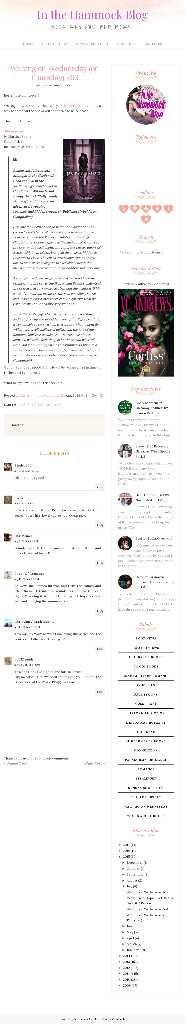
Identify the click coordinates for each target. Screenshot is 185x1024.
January (133, 950)
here (86, 677)
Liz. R (19, 498)
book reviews (146, 648)
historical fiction (146, 713)
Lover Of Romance (29, 574)
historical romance (146, 722)
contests (146, 685)
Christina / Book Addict (34, 622)
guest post (146, 704)
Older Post (93, 763)
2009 (127, 985)
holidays (146, 732)
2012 (126, 968)
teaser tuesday (146, 797)
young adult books (146, 816)
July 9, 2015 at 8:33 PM (26, 541)
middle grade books (146, 741)
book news (146, 638)
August (132, 880)
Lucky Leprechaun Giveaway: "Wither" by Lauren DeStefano (152, 408)
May (130, 932)
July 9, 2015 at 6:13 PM (26, 503)
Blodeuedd (22, 465)
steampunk (146, 778)
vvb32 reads (23, 659)
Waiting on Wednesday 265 (147, 892)
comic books (146, 666)
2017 (126, 845)
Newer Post (17, 763)
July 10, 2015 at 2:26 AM (27, 579)
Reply (100, 487)
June (130, 926)
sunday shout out (146, 788)
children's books (146, 657)
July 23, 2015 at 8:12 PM (27, 664)
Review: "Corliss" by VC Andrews (146, 284)
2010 (126, 980)
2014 (126, 956)
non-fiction (146, 750)
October (133, 868)
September (135, 874)
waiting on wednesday (39, 405)
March (132, 944)
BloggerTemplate (116, 1019)
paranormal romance (146, 760)
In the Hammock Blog (92, 13)
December (135, 862)
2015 (126, 856)
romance (146, 769)
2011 (126, 973)
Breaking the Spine (73, 106)
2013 (126, 962)
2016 (126, 851)
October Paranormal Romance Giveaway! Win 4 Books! (155, 582)
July (129, 886)
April (130, 938)
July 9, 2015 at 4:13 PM (26, 470)
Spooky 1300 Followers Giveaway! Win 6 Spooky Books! (153, 451)
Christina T (23, 536)
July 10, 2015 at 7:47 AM (27, 626)
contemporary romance (146, 676)
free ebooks (146, 694)
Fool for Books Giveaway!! (154, 538)
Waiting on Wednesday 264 (147, 909)
